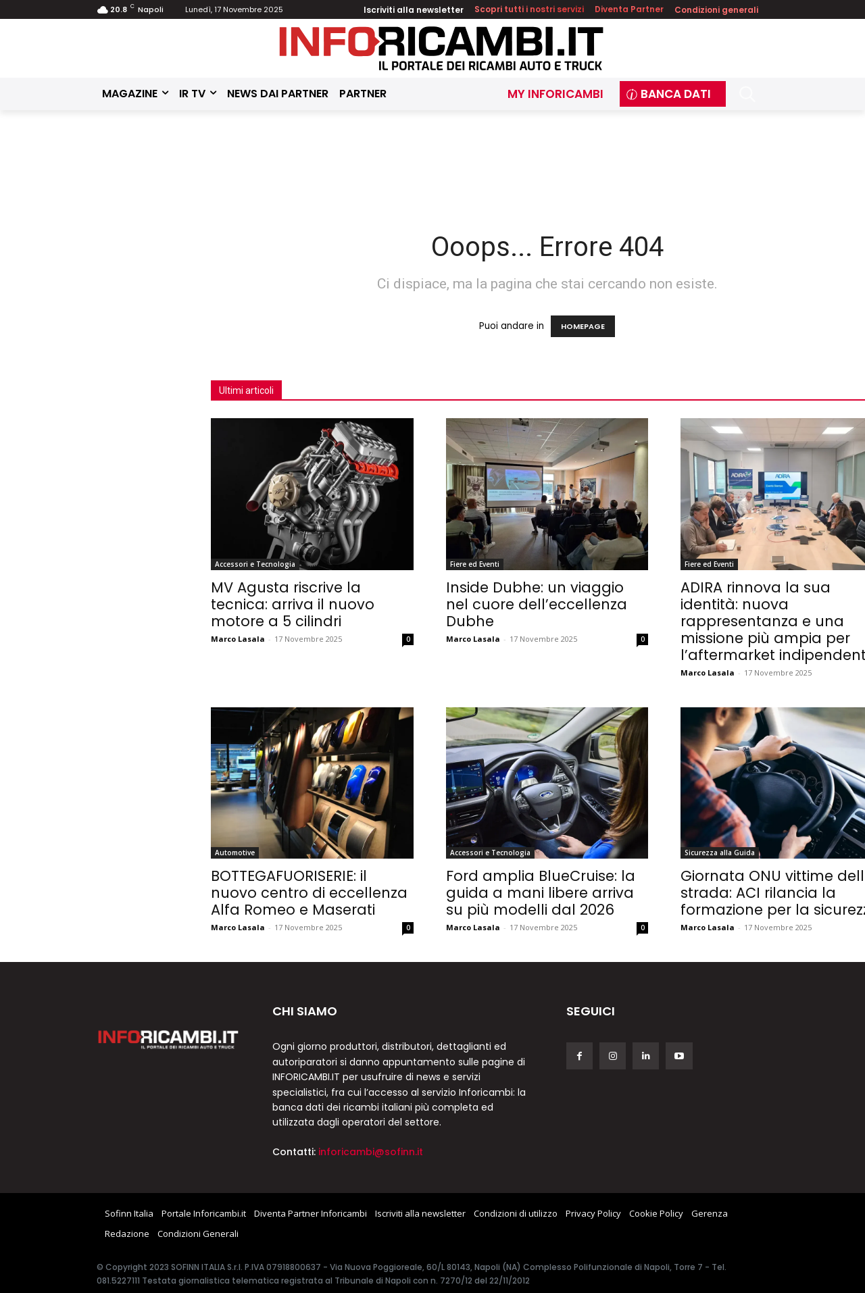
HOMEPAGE (583, 326)
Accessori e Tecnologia (255, 564)
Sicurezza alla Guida (720, 852)
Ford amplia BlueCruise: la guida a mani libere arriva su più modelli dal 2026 (540, 892)
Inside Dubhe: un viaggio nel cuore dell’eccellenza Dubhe (536, 604)
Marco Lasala (238, 639)
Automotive (235, 852)
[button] (747, 94)
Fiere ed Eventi (474, 564)
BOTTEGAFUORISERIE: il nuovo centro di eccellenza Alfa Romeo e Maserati (309, 892)
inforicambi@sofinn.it (370, 1152)
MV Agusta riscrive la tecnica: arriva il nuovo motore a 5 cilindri (292, 604)
